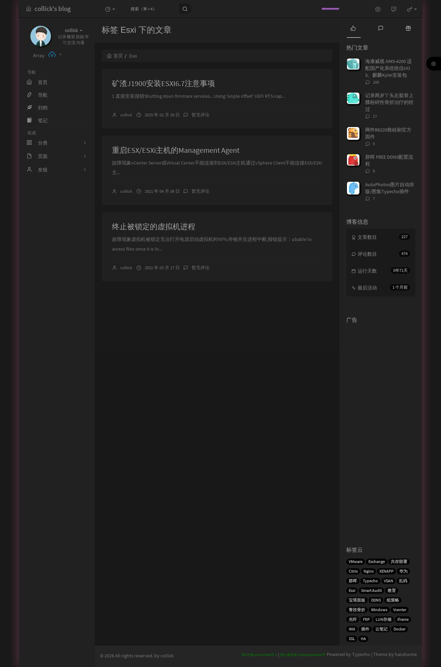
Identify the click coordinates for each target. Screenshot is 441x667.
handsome (406, 654)
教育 (392, 590)
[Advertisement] (380, 430)
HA (363, 638)
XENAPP (386, 571)
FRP (366, 619)
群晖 (353, 580)
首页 (115, 56)
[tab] (353, 27)
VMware (355, 561)
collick (126, 115)
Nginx (368, 571)
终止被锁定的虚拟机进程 (153, 226)
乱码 (403, 580)
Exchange (376, 561)
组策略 (393, 600)
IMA (352, 629)
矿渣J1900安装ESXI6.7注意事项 (163, 83)
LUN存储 (383, 619)
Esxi (352, 590)
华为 (403, 571)
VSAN (388, 580)
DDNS (376, 600)
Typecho (370, 580)
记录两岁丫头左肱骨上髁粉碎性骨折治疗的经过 (389, 102)
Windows (379, 609)
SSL (352, 638)
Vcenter (399, 609)
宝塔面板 (357, 600)
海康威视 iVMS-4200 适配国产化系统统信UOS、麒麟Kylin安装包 (388, 68)
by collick (164, 656)
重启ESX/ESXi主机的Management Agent (175, 150)
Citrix (353, 571)
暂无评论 (200, 115)
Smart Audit (371, 590)
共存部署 (399, 561)
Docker (399, 629)
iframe (403, 619)
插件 (365, 629)
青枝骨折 (357, 609)
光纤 (353, 619)
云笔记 (381, 629)
